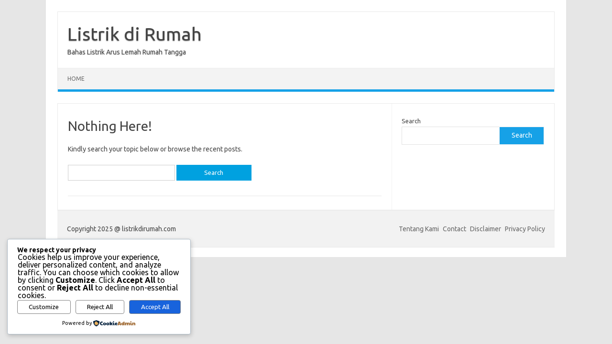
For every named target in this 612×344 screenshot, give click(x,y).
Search (411, 121)
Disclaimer (485, 229)
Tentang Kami (419, 229)
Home (76, 78)
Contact (454, 229)
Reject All (100, 307)
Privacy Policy (525, 229)
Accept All (155, 307)
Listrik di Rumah (134, 34)
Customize (44, 307)
